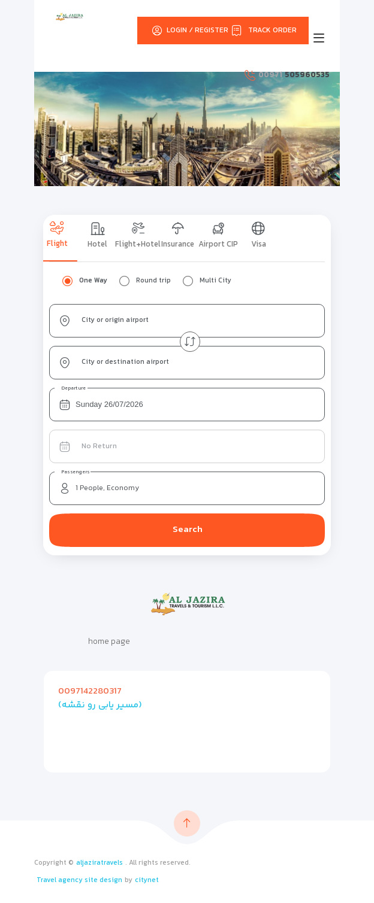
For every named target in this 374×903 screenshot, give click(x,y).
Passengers (75, 472)
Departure (73, 388)
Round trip (153, 281)
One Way (93, 281)
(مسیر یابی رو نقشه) (100, 705)
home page (109, 642)
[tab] (63, 238)
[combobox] (187, 321)
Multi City (215, 281)
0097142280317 (90, 691)
